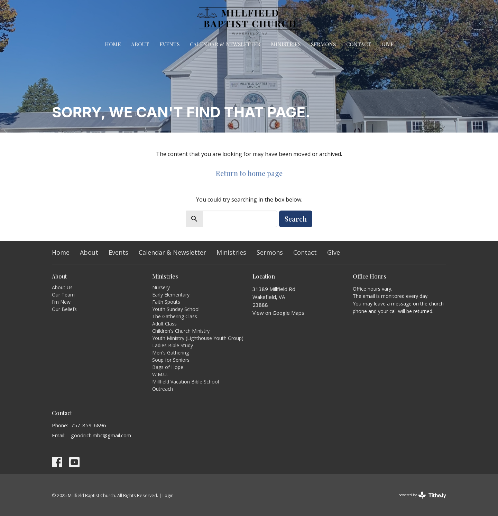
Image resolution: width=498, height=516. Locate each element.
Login (168, 495)
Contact (358, 44)
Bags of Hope (167, 367)
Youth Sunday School (176, 309)
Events (169, 44)
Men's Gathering (170, 352)
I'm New (61, 302)
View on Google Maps (278, 312)
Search (296, 218)
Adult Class (164, 323)
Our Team (63, 294)
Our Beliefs (64, 309)
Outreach (162, 389)
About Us (62, 287)
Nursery (161, 287)
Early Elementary (171, 294)
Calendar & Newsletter (225, 44)
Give (387, 44)
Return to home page (249, 173)
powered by (422, 495)
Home (113, 44)
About (140, 44)
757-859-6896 (88, 425)
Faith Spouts (166, 302)
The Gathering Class (174, 316)
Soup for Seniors (171, 360)
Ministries (286, 44)
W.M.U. (160, 374)
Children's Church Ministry (181, 331)
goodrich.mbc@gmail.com (101, 435)
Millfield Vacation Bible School (185, 381)
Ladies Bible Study (172, 345)
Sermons (323, 44)
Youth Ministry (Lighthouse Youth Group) (197, 338)
